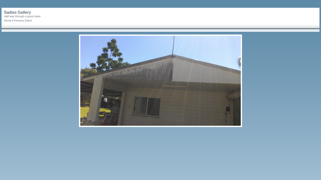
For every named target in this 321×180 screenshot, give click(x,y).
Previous (19, 20)
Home (7, 20)
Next (29, 20)
